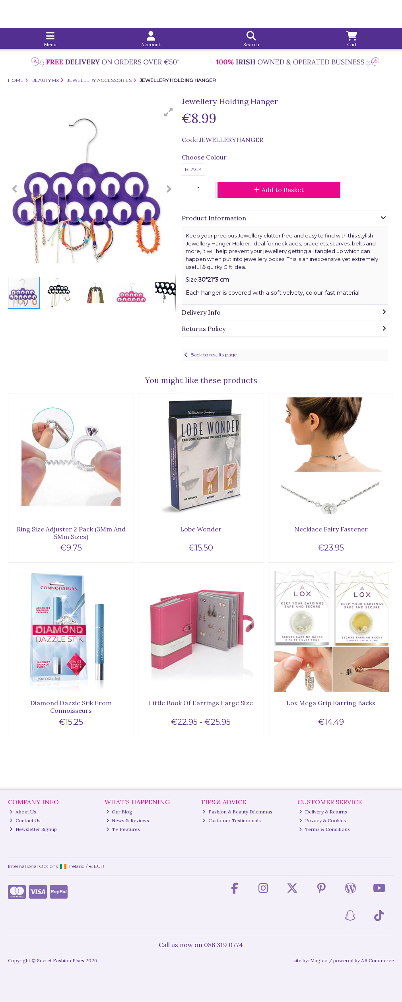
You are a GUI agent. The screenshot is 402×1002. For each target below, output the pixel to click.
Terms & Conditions (324, 829)
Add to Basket (279, 190)
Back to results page (213, 355)
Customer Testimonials (231, 820)
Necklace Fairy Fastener (331, 529)
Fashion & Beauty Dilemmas (237, 812)
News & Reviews (128, 820)
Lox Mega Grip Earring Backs (330, 703)
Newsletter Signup (33, 829)
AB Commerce (377, 960)
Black (193, 169)
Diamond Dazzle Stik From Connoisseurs (71, 706)
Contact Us (25, 820)
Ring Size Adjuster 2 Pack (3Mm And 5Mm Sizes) (71, 533)
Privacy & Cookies (322, 820)
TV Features (123, 829)
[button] (168, 112)
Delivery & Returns (323, 812)
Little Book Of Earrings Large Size (201, 703)
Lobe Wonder (200, 529)
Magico (319, 960)
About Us (23, 812)
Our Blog (119, 812)
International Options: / (56, 866)
